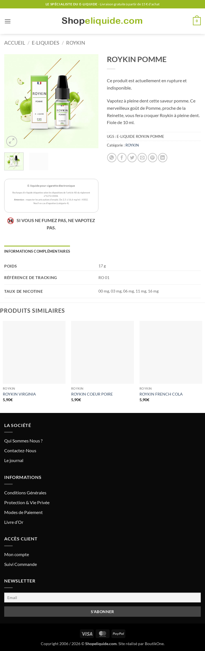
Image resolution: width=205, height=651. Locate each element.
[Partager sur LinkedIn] (162, 157)
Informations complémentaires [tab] (37, 251)
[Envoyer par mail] (142, 157)
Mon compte (16, 554)
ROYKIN (75, 43)
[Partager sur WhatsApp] (111, 157)
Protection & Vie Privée (26, 502)
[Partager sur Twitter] (132, 157)
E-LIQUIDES (45, 43)
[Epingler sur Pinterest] (152, 157)
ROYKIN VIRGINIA (19, 394)
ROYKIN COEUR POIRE (92, 394)
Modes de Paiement (23, 512)
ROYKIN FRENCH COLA (161, 394)
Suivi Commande (20, 564)
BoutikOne (154, 643)
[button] (7, 21)
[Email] (102, 597)
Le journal (13, 460)
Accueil (14, 43)
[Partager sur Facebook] (122, 157)
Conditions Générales (25, 492)
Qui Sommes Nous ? (23, 440)
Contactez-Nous (20, 450)
